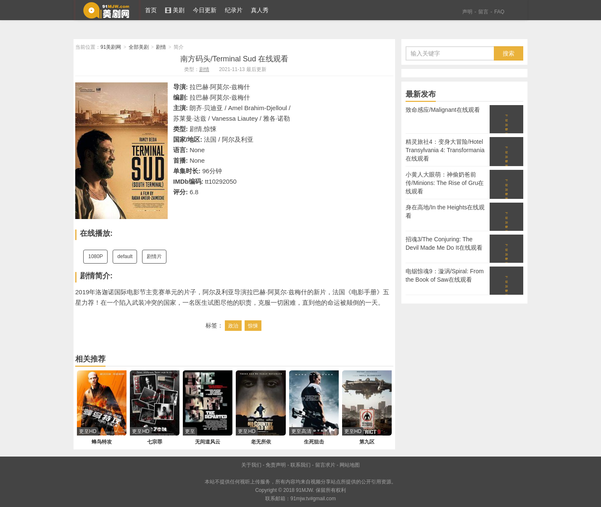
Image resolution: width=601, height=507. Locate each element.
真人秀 (260, 10)
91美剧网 (107, 10)
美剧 (175, 10)
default (124, 256)
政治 (233, 326)
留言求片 (325, 465)
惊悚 (253, 326)
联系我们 (300, 465)
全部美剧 (139, 47)
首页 (151, 10)
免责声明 (276, 465)
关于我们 (251, 465)
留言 (483, 12)
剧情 (161, 47)
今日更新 (204, 10)
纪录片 (234, 10)
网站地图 (350, 465)
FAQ (499, 12)
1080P (95, 256)
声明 (467, 12)
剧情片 (154, 256)
